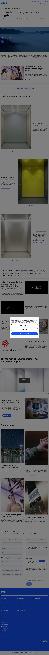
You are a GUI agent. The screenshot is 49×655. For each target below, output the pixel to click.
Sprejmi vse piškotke (24, 333)
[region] (24, 327)
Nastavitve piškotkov (24, 325)
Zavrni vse (24, 329)
